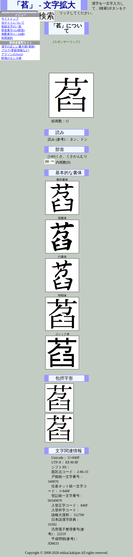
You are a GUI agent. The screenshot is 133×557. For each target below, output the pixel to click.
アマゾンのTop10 (12, 54)
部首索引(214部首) (13, 30)
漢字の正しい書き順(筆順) (18, 46)
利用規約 (7, 38)
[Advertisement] (77, 55)
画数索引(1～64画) (13, 34)
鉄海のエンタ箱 (11, 58)
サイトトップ (10, 18)
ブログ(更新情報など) (15, 50)
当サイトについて (12, 22)
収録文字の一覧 (11, 26)
